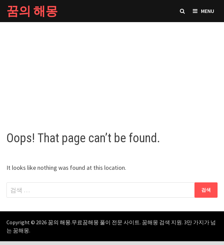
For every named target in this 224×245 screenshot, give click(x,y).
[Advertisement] (112, 69)
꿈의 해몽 (32, 11)
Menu (203, 10)
